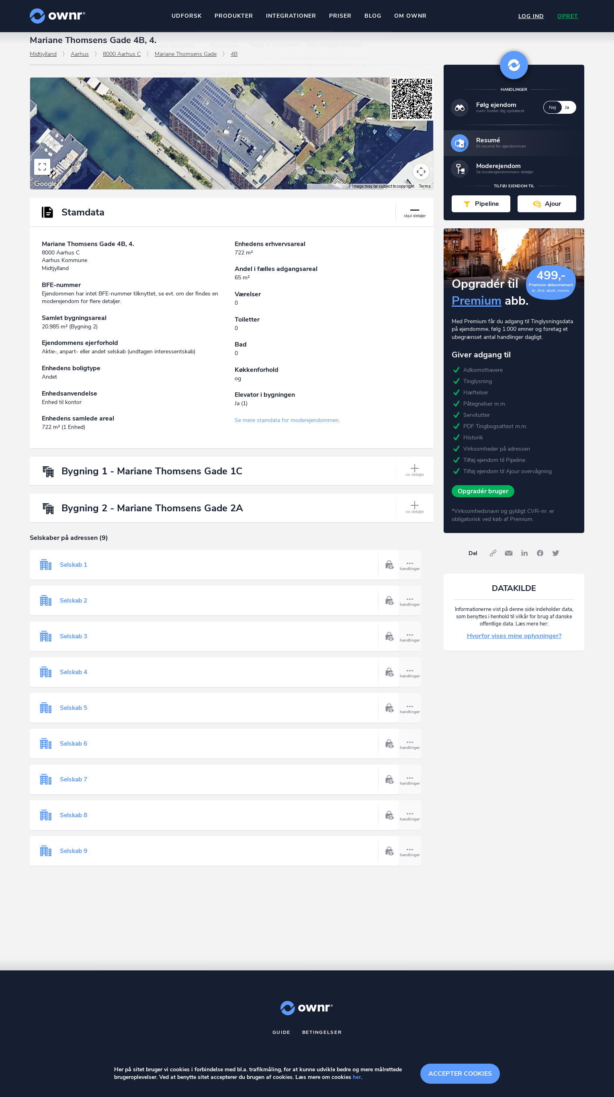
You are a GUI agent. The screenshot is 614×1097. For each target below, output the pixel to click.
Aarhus (80, 61)
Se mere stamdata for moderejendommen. (287, 427)
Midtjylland (43, 61)
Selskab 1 (74, 571)
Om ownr (409, 16)
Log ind (529, 16)
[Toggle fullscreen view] (42, 174)
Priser (339, 16)
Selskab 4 (74, 679)
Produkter (233, 16)
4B (234, 61)
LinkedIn (524, 560)
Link (493, 560)
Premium (476, 307)
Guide (281, 1039)
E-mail (509, 560)
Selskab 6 (74, 750)
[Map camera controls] (421, 178)
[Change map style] (58, 98)
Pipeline (487, 210)
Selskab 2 (74, 607)
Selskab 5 (74, 714)
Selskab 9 (74, 857)
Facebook (540, 560)
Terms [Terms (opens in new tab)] (425, 193)
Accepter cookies (460, 1072)
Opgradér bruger (483, 498)
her (357, 1077)
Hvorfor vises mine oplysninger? (514, 643)
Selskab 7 (74, 786)
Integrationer (290, 16)
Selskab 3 (74, 643)
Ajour (553, 210)
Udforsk (186, 16)
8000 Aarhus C (122, 61)
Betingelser (322, 1039)
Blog (372, 16)
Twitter (556, 560)
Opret (567, 16)
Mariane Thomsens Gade (186, 61)
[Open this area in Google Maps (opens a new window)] (45, 191)
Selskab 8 (74, 822)
